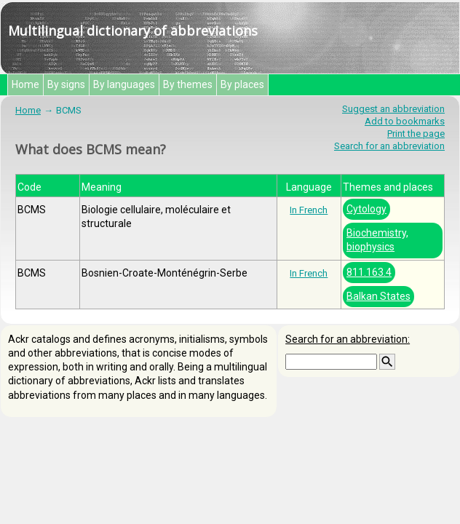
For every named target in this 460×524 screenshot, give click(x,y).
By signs (66, 84)
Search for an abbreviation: (347, 339)
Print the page (416, 133)
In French (309, 210)
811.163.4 (369, 272)
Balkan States (378, 296)
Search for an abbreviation (389, 145)
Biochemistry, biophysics (377, 240)
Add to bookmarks (405, 121)
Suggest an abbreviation (393, 108)
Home (25, 84)
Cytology (366, 209)
